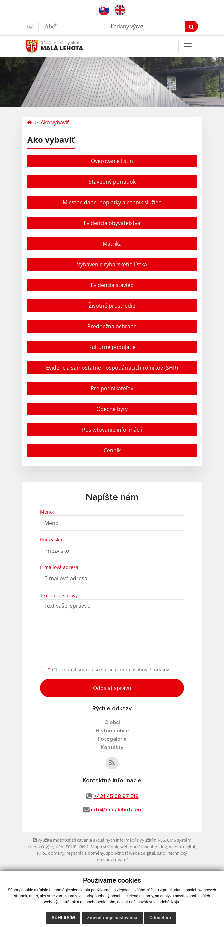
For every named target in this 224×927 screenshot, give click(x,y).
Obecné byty (112, 409)
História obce (112, 730)
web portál (131, 847)
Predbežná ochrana (112, 326)
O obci (112, 722)
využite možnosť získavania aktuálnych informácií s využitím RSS (99, 840)
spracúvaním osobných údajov (135, 669)
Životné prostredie (112, 305)
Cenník (112, 450)
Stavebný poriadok (112, 181)
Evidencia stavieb (112, 285)
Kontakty (112, 747)
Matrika (112, 243)
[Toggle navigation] (187, 46)
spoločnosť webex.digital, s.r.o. (136, 853)
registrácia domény (85, 853)
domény (56, 853)
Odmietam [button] (160, 917)
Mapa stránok (104, 847)
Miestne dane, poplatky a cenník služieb (112, 202)
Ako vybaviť (55, 122)
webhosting (155, 847)
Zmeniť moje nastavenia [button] (112, 917)
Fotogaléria (112, 739)
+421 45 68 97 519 (116, 796)
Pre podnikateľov (112, 388)
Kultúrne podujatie (112, 347)
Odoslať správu (112, 688)
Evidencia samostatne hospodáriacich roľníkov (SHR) (112, 367)
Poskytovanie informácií (112, 429)
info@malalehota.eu (116, 809)
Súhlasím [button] (63, 917)
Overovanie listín (112, 161)
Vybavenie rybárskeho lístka (112, 264)
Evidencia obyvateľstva (112, 223)
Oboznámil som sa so (108, 669)
